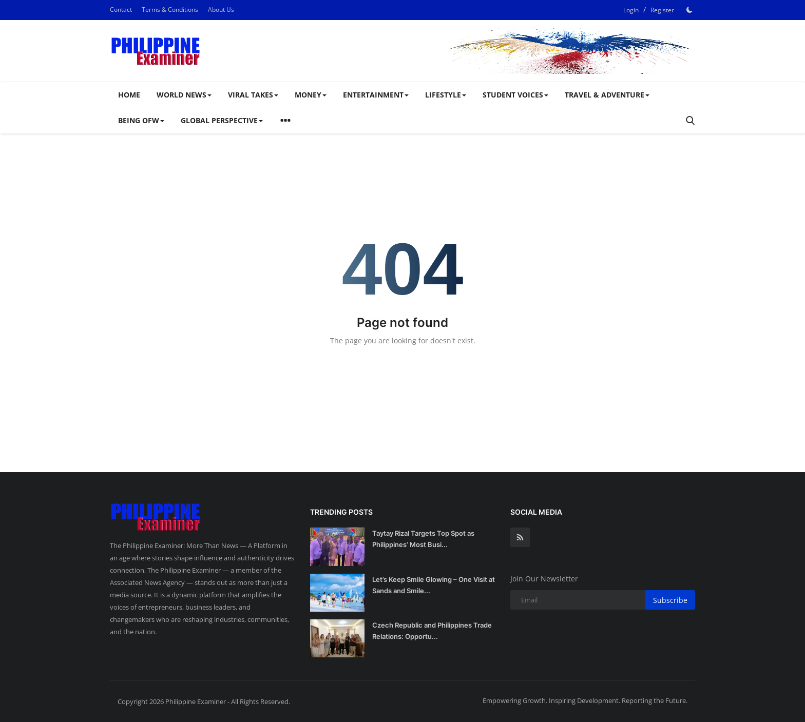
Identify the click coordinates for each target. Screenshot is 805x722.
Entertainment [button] (376, 95)
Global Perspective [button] (222, 120)
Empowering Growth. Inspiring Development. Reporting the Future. (585, 700)
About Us (221, 9)
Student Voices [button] (515, 95)
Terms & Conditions (170, 9)
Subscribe (670, 600)
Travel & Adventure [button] (607, 95)
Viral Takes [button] (253, 95)
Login (631, 10)
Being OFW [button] (141, 120)
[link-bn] (508, 51)
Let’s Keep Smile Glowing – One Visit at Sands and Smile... (433, 585)
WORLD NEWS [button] (184, 95)
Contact (121, 9)
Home (129, 95)
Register (662, 10)
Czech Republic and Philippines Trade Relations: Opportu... (432, 630)
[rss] (520, 537)
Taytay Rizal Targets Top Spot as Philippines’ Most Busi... (423, 539)
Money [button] (311, 95)
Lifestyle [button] (445, 95)
